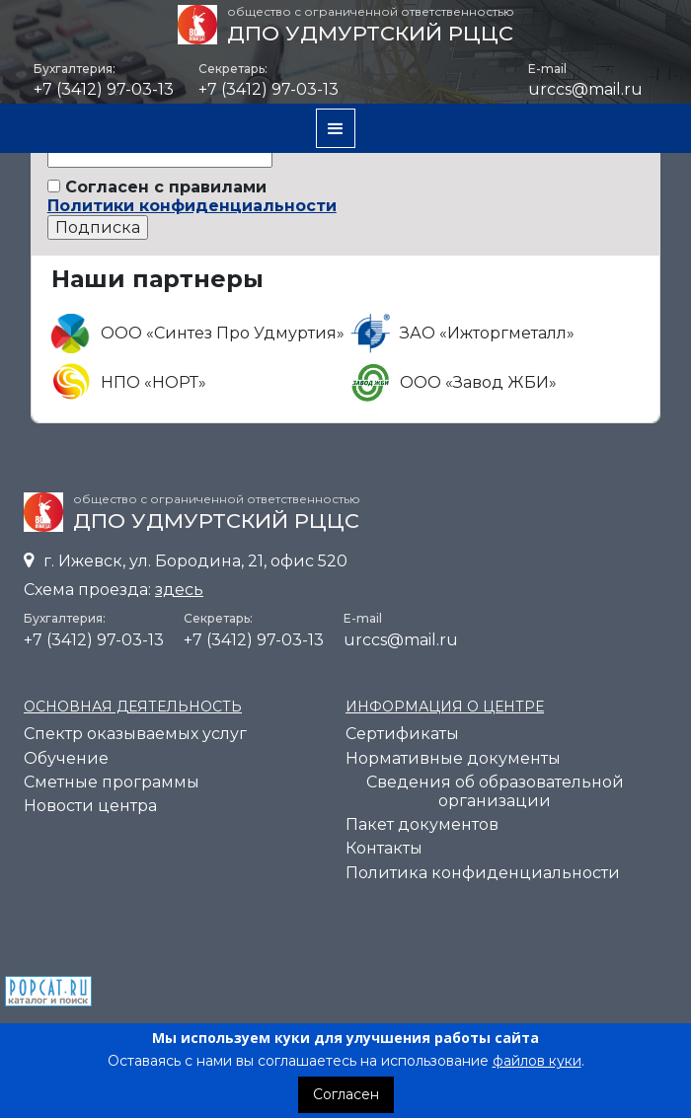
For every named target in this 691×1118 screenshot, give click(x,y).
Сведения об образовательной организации (495, 791)
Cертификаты (402, 733)
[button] (335, 128)
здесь (179, 589)
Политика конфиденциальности (483, 872)
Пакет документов (422, 824)
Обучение (66, 758)
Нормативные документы (453, 758)
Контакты (384, 848)
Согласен (346, 1094)
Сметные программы (111, 782)
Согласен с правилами (192, 196)
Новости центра (90, 805)
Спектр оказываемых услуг (135, 733)
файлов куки (537, 1061)
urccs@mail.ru (585, 89)
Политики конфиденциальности (192, 205)
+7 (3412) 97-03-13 (94, 640)
